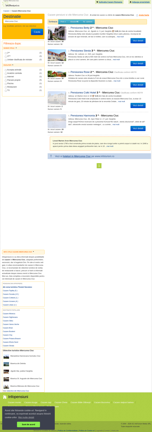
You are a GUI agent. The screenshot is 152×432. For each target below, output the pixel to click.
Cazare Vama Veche (11, 324)
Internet (9, 76)
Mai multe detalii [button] (26, 417)
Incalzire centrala (13, 73)
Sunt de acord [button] (28, 424)
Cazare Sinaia (8, 346)
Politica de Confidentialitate (68, 431)
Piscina (9, 83)
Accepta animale (13, 70)
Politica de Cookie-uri (86, 431)
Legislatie (99, 431)
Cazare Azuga (30, 402)
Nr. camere (87, 22)
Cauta (37, 32)
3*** (8, 56)
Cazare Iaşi (46, 402)
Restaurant (11, 87)
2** (7, 53)
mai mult (120, 37)
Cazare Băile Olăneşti (81, 402)
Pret (63, 22)
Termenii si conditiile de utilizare (45, 431)
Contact (107, 431)
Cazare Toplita (10, 291)
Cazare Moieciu (9, 314)
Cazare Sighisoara (10, 317)
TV (7, 90)
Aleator (74, 22)
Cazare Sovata (11, 294)
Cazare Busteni (9, 331)
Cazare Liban (10, 305)
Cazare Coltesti (10, 298)
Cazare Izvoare (10, 301)
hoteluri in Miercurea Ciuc (77, 151)
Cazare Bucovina (102, 402)
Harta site (115, 431)
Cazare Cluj (7, 335)
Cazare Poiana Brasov (12, 338)
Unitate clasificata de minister (18, 59)
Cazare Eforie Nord (10, 342)
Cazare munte (14, 402)
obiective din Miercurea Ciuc (18, 391)
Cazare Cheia (61, 402)
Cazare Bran (8, 328)
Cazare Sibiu (8, 321)
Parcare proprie (12, 80)
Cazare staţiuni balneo (123, 402)
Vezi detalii (138, 40)
